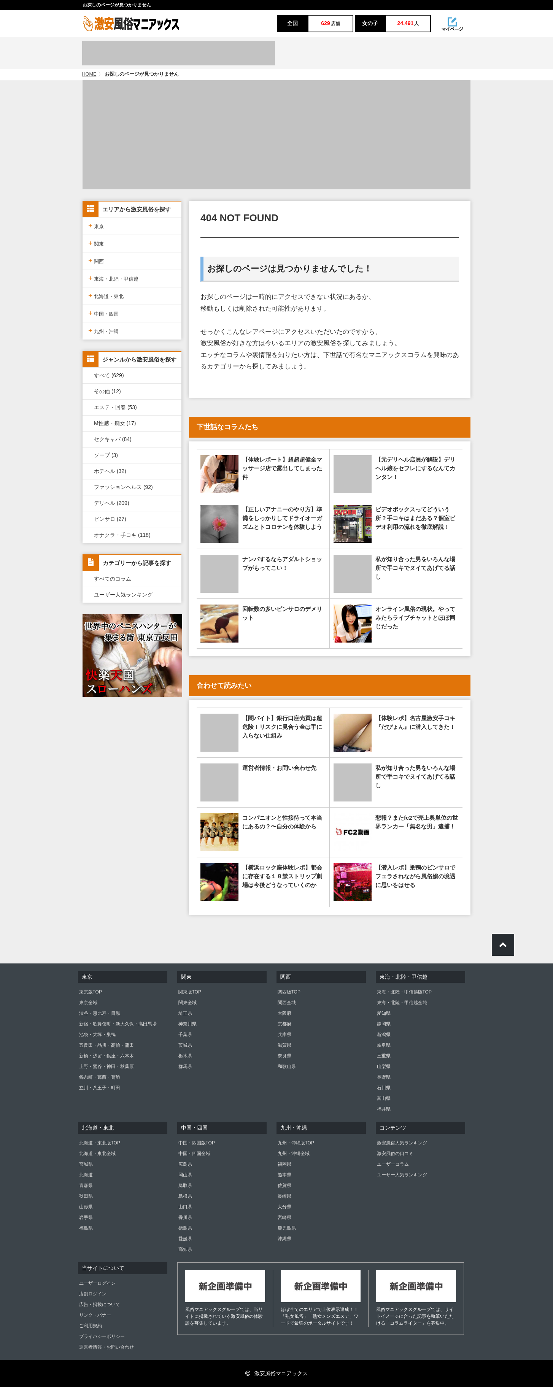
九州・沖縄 (103, 331)
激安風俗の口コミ (395, 1153)
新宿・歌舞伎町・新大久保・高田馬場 (118, 1024)
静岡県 (384, 1024)
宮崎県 (284, 1217)
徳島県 (185, 1228)
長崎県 (284, 1196)
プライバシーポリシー (102, 1336)
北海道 (86, 1175)
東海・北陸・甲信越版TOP (404, 992)
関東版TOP (189, 992)
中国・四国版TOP (196, 1143)
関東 (96, 243)
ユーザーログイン (97, 1283)
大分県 (284, 1206)
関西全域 (287, 1002)
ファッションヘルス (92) (123, 487)
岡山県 (185, 1175)
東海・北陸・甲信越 (113, 278)
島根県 (185, 1196)
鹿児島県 (287, 1228)
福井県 (384, 1109)
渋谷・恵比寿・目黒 (99, 1013)
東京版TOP (90, 992)
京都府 (284, 1024)
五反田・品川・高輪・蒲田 (106, 1045)
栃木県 (185, 1055)
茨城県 (185, 1045)
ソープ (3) (106, 455)
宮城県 (86, 1164)
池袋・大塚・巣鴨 (97, 1034)
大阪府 (284, 1013)
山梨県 (384, 1066)
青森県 (86, 1185)
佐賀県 (284, 1185)
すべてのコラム (112, 579)
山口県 (185, 1206)
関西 (96, 261)
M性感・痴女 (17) (115, 423)
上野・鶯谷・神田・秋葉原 (106, 1066)
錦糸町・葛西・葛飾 (99, 1077)
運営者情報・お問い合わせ (106, 1347)
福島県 (86, 1228)
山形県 (86, 1206)
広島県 (185, 1164)
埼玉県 (185, 1013)
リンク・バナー (95, 1315)
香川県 (185, 1217)
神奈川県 (187, 1024)
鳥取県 (185, 1185)
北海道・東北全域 (97, 1153)
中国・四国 (103, 313)
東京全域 (88, 1002)
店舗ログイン (92, 1294)
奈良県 (284, 1055)
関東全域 (187, 1002)
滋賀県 (284, 1045)
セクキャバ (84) (113, 439)
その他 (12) (107, 391)
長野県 (384, 1077)
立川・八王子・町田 (99, 1087)
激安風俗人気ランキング (402, 1143)
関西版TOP (289, 992)
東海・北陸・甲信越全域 (402, 1002)
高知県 (185, 1249)
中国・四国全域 (194, 1153)
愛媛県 (185, 1238)
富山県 (384, 1098)
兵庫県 (284, 1034)
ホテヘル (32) (110, 471)
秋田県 (86, 1196)
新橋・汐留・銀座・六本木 (106, 1055)
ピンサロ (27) (110, 519)
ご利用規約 (90, 1325)
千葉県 (185, 1034)
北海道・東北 (106, 296)
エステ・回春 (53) (115, 407)
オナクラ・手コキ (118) (122, 535)
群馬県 (185, 1066)
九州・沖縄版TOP (296, 1143)
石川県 (384, 1087)
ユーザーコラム (393, 1164)
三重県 (384, 1055)
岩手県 (86, 1217)
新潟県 (384, 1034)
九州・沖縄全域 (294, 1153)
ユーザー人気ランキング (123, 595)
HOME (89, 74)
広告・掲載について (99, 1304)
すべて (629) (109, 375)
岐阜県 (384, 1045)
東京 (96, 226)
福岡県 (284, 1164)
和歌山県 (287, 1066)
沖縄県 (284, 1238)
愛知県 (384, 1013)
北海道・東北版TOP (99, 1143)
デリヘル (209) (111, 503)
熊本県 (284, 1175)
